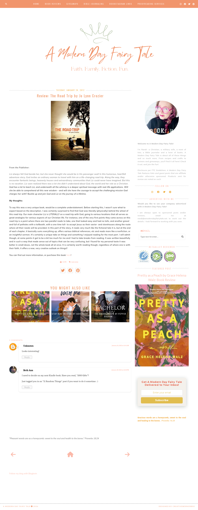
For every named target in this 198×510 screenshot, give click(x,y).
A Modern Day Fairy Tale (16, 506)
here (68, 255)
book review (74, 262)
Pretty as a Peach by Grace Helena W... (30, 315)
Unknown (28, 345)
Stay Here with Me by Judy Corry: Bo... (70, 315)
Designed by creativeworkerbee (177, 506)
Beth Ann (28, 370)
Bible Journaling (94, 4)
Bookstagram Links (121, 4)
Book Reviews (53, 4)
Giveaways (72, 4)
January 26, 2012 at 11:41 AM (120, 345)
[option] (30, 307)
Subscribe (161, 400)
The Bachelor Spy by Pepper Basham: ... (110, 315)
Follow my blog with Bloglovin (23, 473)
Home (36, 4)
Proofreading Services (151, 4)
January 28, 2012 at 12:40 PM (120, 370)
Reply (27, 357)
